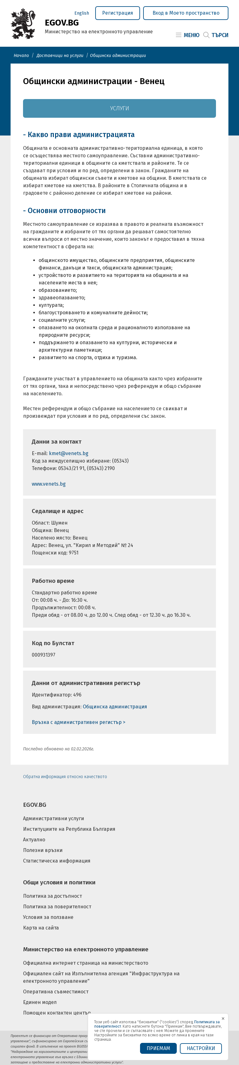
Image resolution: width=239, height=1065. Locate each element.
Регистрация (117, 13)
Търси (220, 35)
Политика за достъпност (52, 896)
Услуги (119, 108)
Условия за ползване (48, 917)
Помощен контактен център (57, 1013)
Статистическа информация (57, 861)
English (81, 13)
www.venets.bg (49, 484)
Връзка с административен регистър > (78, 722)
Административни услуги (53, 818)
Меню (191, 35)
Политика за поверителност (57, 907)
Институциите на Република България (69, 829)
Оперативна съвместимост (55, 992)
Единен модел (40, 1002)
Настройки (201, 1048)
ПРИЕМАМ (158, 1048)
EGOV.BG (34, 804)
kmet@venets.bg (68, 453)
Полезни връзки (43, 850)
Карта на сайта (41, 928)
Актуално (34, 840)
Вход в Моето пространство (185, 13)
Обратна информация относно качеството (65, 776)
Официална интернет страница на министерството (85, 963)
